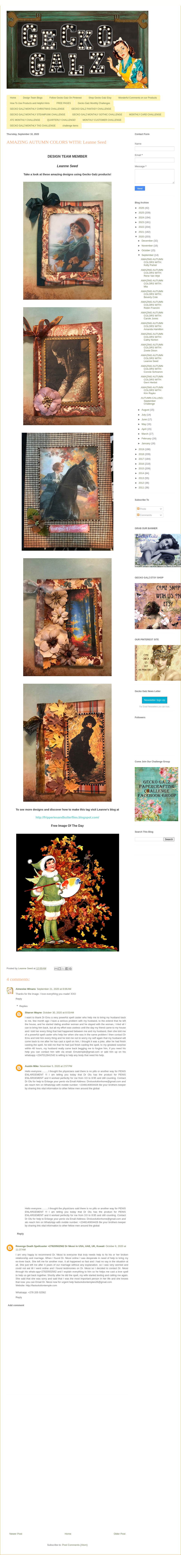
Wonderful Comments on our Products (137, 97)
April (144, 429)
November (148, 245)
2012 (142, 482)
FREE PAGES (64, 103)
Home (13, 97)
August (146, 409)
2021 (142, 231)
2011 (142, 487)
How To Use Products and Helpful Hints (30, 103)
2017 (142, 458)
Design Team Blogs (32, 97)
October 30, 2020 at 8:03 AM (58, 1012)
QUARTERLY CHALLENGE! (61, 120)
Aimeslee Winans (26, 989)
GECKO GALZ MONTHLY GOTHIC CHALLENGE (97, 114)
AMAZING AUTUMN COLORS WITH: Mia (152, 283)
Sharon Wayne (33, 1012)
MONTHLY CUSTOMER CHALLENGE (102, 120)
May (144, 424)
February (147, 438)
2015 (142, 468)
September (148, 255)
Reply (19, 998)
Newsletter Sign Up (154, 700)
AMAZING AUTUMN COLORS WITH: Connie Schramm (152, 369)
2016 (142, 463)
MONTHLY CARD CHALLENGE (145, 114)
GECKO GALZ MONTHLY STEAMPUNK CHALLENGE (37, 114)
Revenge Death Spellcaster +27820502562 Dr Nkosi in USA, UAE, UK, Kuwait (60, 1246)
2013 (142, 478)
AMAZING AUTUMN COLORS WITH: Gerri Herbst (152, 379)
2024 (142, 217)
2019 (142, 449)
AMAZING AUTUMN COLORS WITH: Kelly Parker (152, 262)
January (146, 443)
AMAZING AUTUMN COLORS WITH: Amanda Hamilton (152, 326)
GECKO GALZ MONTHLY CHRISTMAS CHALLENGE (37, 109)
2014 (142, 473)
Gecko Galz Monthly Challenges (94, 103)
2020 (142, 236)
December (148, 240)
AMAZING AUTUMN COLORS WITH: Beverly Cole (152, 294)
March (145, 433)
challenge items (70, 125)
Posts (141, 508)
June (145, 419)
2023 (142, 222)
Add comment (16, 1305)
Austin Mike (32, 1066)
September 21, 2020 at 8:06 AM (54, 989)
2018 (142, 454)
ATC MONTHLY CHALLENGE (25, 120)
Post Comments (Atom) (75, 1544)
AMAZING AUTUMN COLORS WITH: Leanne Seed (152, 358)
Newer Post (15, 1533)
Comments (144, 515)
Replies (23, 1006)
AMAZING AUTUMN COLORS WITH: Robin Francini (152, 304)
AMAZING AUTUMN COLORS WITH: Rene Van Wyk (152, 273)
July (144, 414)
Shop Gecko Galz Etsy (100, 97)
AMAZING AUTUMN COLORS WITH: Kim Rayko (152, 390)
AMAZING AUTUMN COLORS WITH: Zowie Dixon (152, 347)
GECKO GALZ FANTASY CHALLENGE (91, 109)
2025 (142, 212)
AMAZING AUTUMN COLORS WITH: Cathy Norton (152, 337)
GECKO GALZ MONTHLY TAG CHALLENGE (33, 125)
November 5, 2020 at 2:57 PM (56, 1066)
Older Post (119, 1533)
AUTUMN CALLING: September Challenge (152, 400)
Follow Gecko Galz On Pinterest (65, 97)
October (146, 250)
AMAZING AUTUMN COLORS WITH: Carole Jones (152, 315)
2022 (142, 227)
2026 (142, 207)
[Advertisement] (67, 1462)
